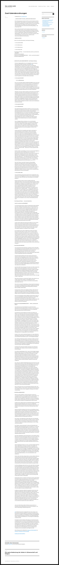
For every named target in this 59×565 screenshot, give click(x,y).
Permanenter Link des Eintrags (24, 531)
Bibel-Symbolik (33, 530)
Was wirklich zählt (10, 6)
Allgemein (29, 530)
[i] (31, 64)
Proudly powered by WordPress (20, 533)
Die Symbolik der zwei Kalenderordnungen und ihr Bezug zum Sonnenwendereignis (47, 22)
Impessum (52, 6)
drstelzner (16, 531)
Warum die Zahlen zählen (33, 6)
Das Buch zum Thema (42, 6)
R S (5, 16)
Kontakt (48, 6)
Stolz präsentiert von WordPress (14, 561)
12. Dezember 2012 (24, 16)
